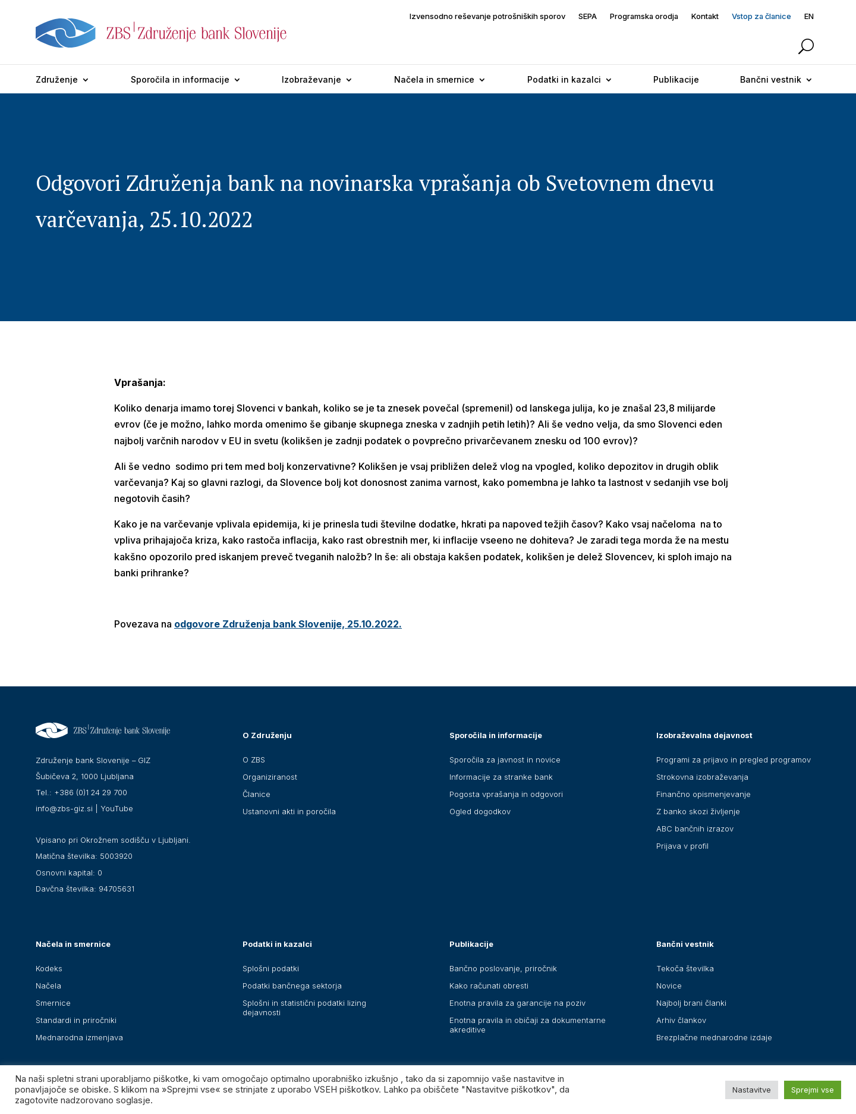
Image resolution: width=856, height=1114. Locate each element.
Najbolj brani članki (691, 1003)
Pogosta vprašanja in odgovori (506, 794)
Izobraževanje (311, 79)
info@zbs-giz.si (64, 808)
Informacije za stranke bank (501, 777)
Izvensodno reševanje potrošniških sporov (487, 16)
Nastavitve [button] (751, 1089)
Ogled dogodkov (480, 811)
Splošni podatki (271, 968)
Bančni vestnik (770, 79)
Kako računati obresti (488, 985)
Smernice (53, 1003)
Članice (256, 794)
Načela (48, 985)
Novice (669, 985)
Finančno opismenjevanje (703, 794)
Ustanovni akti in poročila (289, 811)
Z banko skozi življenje (698, 811)
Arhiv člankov (681, 1020)
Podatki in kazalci (564, 79)
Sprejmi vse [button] (812, 1089)
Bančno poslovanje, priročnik (503, 968)
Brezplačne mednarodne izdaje (714, 1037)
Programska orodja (644, 16)
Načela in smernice (434, 79)
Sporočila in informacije (180, 79)
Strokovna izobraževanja (702, 777)
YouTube (116, 808)
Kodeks (49, 968)
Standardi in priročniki (76, 1020)
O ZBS (254, 759)
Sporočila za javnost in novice (505, 759)
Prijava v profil (682, 846)
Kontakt (705, 16)
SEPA (587, 16)
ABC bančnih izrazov (695, 828)
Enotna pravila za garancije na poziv (517, 1003)
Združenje (57, 79)
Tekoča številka (685, 968)
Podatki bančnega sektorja (292, 985)
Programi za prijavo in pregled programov (733, 759)
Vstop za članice (761, 16)
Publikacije (676, 79)
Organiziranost (270, 777)
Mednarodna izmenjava (79, 1037)
